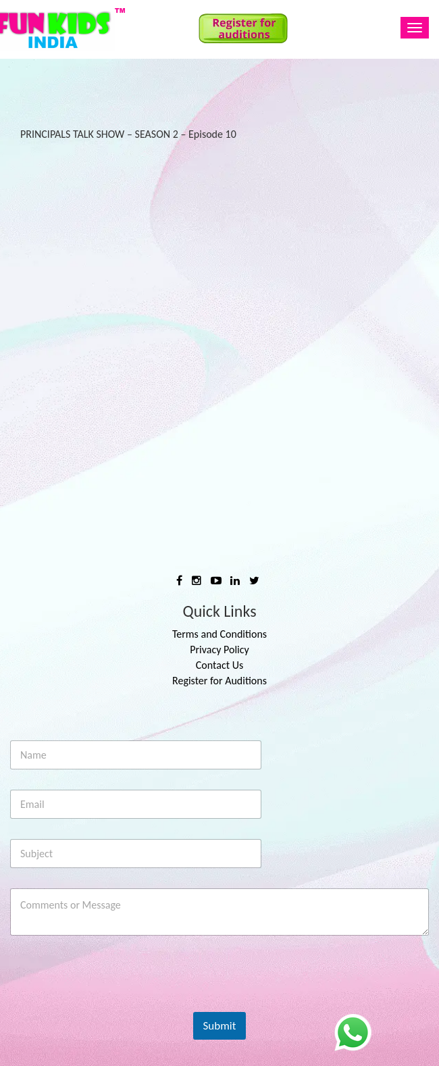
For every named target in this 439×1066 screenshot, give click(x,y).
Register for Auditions (219, 680)
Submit (219, 1026)
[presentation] (112, 1003)
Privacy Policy (219, 649)
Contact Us (219, 665)
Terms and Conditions (219, 634)
